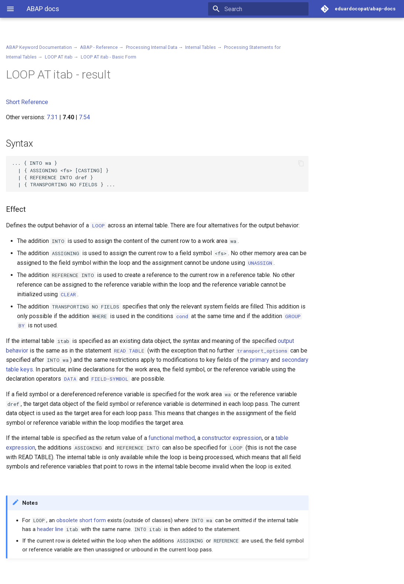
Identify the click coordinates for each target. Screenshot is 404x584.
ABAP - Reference (99, 47)
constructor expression (232, 437)
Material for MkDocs (50, 575)
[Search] (265, 9)
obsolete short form (81, 520)
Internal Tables (200, 47)
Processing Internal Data (151, 47)
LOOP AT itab (59, 57)
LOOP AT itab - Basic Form (108, 57)
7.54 (84, 117)
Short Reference (27, 102)
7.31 (52, 117)
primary (259, 359)
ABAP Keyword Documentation (39, 47)
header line (50, 529)
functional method (171, 437)
